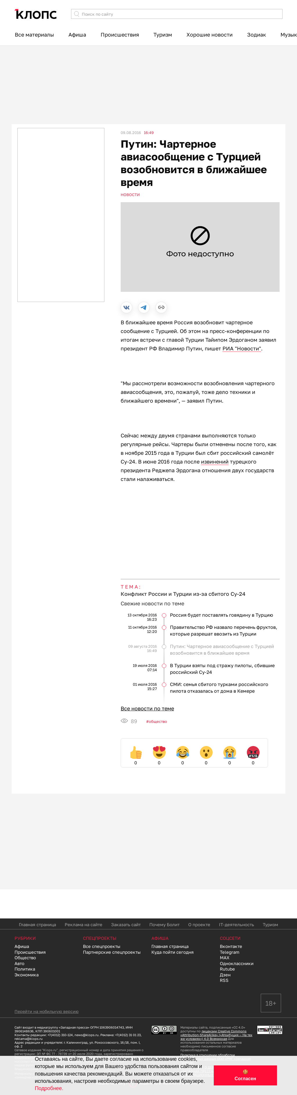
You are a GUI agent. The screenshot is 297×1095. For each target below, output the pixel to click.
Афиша (77, 34)
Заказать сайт (126, 924)
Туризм (162, 34)
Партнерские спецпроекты (112, 952)
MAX (224, 957)
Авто (19, 963)
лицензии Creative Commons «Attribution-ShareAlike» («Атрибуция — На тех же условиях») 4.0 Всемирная (216, 1034)
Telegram (229, 952)
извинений (215, 461)
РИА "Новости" (241, 348)
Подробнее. (49, 1088)
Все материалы (34, 34)
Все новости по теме (147, 708)
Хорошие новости (209, 34)
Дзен (225, 974)
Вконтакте (231, 946)
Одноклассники (236, 963)
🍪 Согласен (245, 1075)
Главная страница (37, 924)
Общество (158, 721)
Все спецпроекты (101, 946)
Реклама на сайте (83, 924)
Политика (25, 968)
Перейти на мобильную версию (47, 1011)
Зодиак (256, 34)
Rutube (227, 968)
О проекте (199, 924)
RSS (224, 980)
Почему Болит (164, 924)
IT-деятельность (236, 924)
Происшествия (120, 34)
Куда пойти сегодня (172, 952)
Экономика (27, 974)
